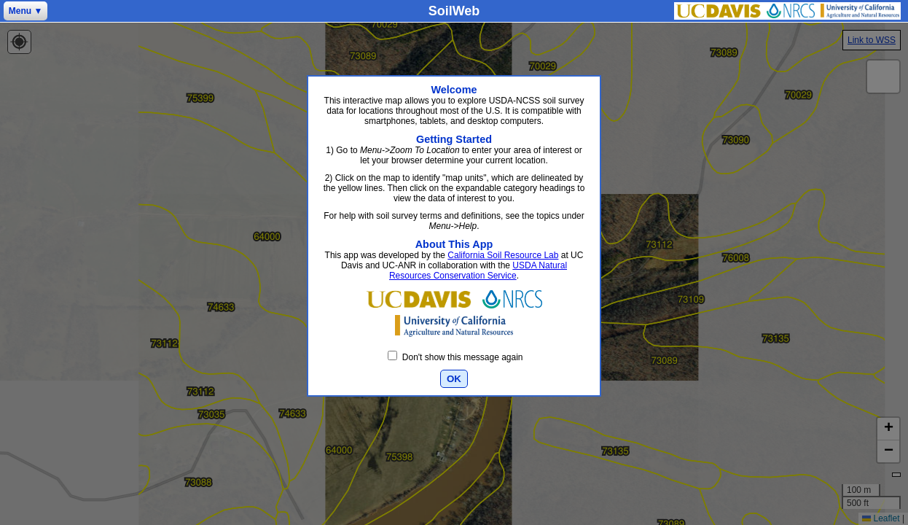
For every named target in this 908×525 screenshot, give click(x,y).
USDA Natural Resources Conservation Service (478, 270)
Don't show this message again (455, 357)
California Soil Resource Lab (502, 255)
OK (454, 378)
